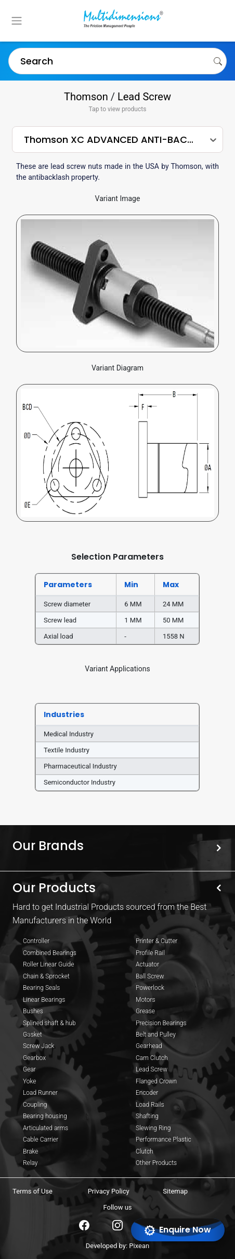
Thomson (86, 96)
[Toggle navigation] (16, 21)
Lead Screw (144, 96)
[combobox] (15, 61)
